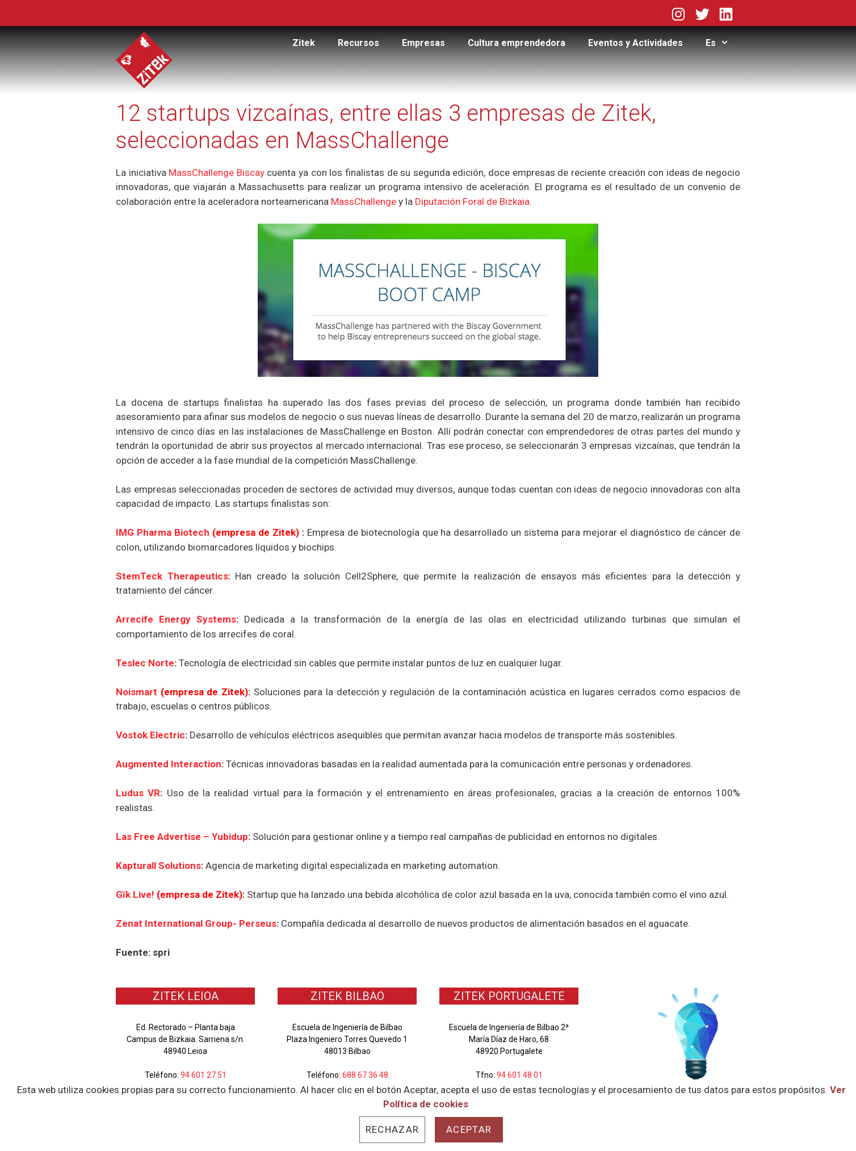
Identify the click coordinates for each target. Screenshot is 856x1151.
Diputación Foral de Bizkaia (472, 201)
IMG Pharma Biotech (209, 532)
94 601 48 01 (520, 1074)
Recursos (358, 42)
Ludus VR (138, 793)
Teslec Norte (145, 663)
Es (723, 43)
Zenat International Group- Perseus (196, 923)
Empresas (423, 42)
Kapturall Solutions (158, 865)
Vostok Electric (150, 735)
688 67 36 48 (365, 1074)
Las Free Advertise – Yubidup (182, 836)
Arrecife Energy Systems (176, 619)
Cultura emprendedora (516, 42)
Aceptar (469, 1129)
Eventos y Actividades (635, 42)
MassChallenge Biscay (217, 172)
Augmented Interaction (168, 764)
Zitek (303, 42)
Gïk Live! (136, 894)
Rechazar (392, 1129)
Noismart (138, 692)
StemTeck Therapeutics (172, 576)
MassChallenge (363, 201)
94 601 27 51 (203, 1074)
